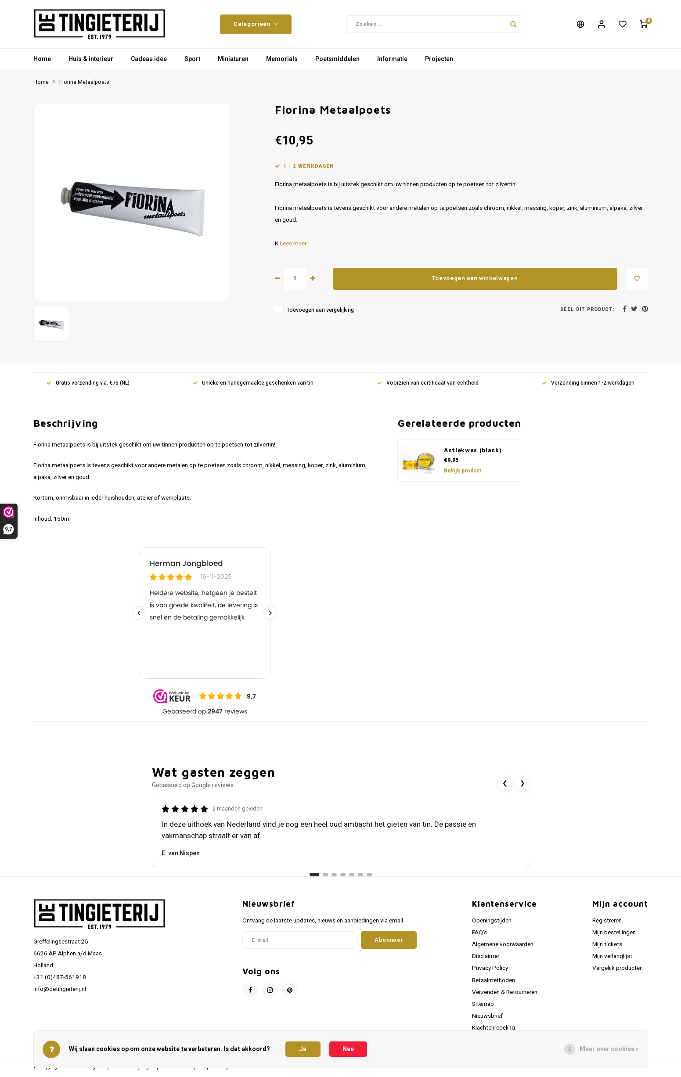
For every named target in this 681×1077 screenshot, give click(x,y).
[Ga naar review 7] (369, 874)
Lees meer (293, 243)
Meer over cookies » (609, 1049)
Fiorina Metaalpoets (84, 82)
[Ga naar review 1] (314, 874)
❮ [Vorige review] (505, 783)
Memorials (282, 59)
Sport (192, 59)
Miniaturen (233, 59)
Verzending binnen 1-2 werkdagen (588, 383)
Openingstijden (492, 920)
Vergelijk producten (617, 968)
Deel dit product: (587, 309)
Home (42, 59)
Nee (348, 1049)
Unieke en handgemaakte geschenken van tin (253, 383)
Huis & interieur (90, 59)
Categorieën (256, 24)
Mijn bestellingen (614, 932)
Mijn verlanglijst (612, 956)
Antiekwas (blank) (472, 450)
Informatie (392, 59)
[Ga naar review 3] (334, 874)
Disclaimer (485, 956)
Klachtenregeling (493, 1027)
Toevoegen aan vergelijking (320, 310)
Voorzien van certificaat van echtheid (428, 383)
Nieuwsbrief (487, 1016)
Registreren (607, 920)
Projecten (439, 59)
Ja (302, 1049)
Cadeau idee (149, 59)
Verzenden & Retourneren (504, 992)
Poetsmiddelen (337, 59)
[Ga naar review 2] (325, 874)
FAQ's (479, 932)
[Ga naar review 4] (343, 874)
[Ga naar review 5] (351, 874)
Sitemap (483, 1004)
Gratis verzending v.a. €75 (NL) (88, 383)
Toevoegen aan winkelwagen (475, 278)
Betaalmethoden (493, 980)
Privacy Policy (490, 968)
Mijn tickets (607, 944)
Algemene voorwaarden (502, 944)
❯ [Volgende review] (522, 783)
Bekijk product (462, 471)
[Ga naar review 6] (360, 874)
